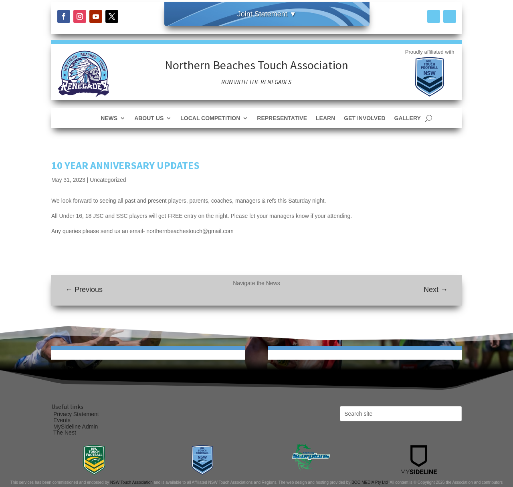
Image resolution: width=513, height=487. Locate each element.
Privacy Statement (76, 414)
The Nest (64, 432)
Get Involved (364, 118)
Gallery (407, 118)
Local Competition (210, 118)
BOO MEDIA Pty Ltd (369, 482)
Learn (325, 118)
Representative (282, 118)
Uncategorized (108, 180)
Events (62, 420)
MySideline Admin (75, 426)
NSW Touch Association (131, 482)
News (109, 118)
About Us (149, 118)
